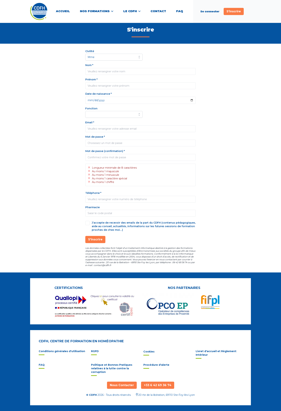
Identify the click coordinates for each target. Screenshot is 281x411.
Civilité (89, 51)
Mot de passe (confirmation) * (105, 151)
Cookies (148, 353)
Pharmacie (92, 207)
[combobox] (140, 213)
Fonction (91, 108)
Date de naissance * (98, 93)
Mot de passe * (95, 136)
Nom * (89, 65)
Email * (89, 122)
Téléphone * (93, 193)
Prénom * (91, 79)
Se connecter (209, 11)
